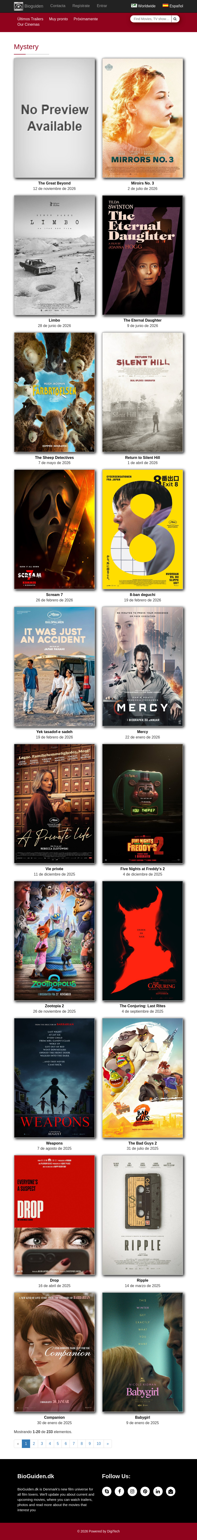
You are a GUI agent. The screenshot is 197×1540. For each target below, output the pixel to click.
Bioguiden (28, 6)
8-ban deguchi (142, 595)
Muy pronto (58, 19)
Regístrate (81, 6)
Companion (54, 1417)
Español (173, 6)
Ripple (142, 1280)
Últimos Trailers (30, 19)
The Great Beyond (54, 183)
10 (99, 1444)
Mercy (142, 732)
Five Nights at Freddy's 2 (142, 869)
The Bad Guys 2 (142, 1143)
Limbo (54, 320)
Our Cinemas (28, 24)
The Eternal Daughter (143, 320)
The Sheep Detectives (54, 458)
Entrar (102, 6)
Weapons (54, 1143)
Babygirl (142, 1417)
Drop (54, 1280)
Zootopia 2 (54, 1006)
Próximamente (86, 19)
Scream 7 (54, 595)
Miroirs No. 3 (142, 183)
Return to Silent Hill (142, 458)
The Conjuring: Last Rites (142, 1006)
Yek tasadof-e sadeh (54, 732)
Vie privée (54, 869)
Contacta (57, 6)
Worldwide (143, 6)
